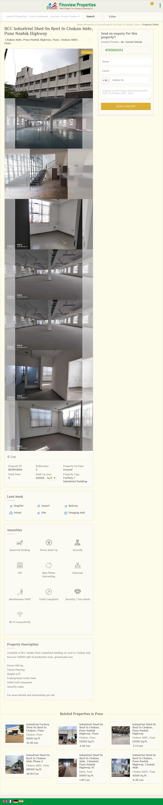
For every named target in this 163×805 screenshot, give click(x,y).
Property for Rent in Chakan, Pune (122, 25)
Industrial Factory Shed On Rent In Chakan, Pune (37, 727)
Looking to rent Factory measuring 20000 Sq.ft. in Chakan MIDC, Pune (126, 93)
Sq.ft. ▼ (51, 478)
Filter (112, 16)
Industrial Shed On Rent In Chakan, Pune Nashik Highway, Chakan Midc (144, 761)
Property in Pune (93, 25)
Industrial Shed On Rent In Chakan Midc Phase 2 (38, 758)
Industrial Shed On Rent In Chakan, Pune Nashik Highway (144, 729)
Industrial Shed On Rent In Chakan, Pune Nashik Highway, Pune (91, 729)
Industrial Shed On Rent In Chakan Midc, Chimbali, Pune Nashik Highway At (91, 761)
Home (80, 25)
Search (90, 16)
